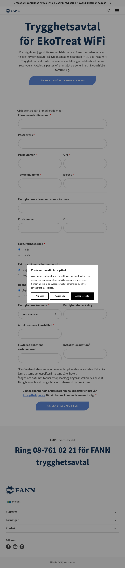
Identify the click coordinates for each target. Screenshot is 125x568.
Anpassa (40, 296)
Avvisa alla (60, 296)
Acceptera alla (82, 296)
